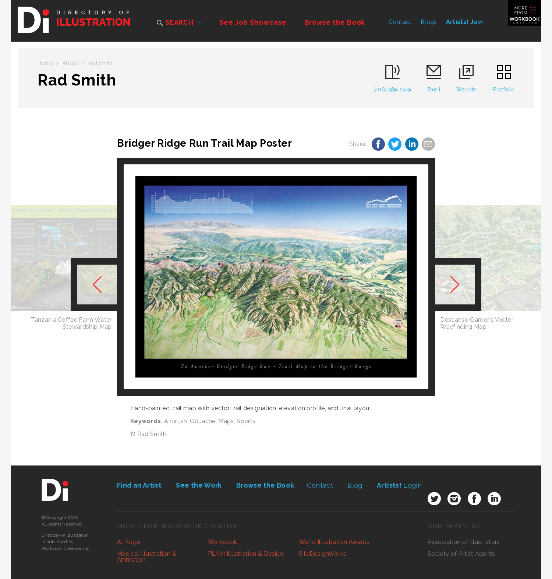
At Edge (128, 541)
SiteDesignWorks (323, 553)
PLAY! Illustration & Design (245, 553)
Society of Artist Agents (461, 553)
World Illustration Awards (334, 541)
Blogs (429, 21)
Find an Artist (139, 485)
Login (399, 485)
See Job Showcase (252, 22)
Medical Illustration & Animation (146, 556)
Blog (354, 485)
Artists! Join (464, 21)
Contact (400, 21)
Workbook (222, 541)
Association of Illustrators (464, 541)
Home (45, 63)
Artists (70, 63)
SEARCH (175, 22)
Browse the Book (334, 22)
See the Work (199, 485)
